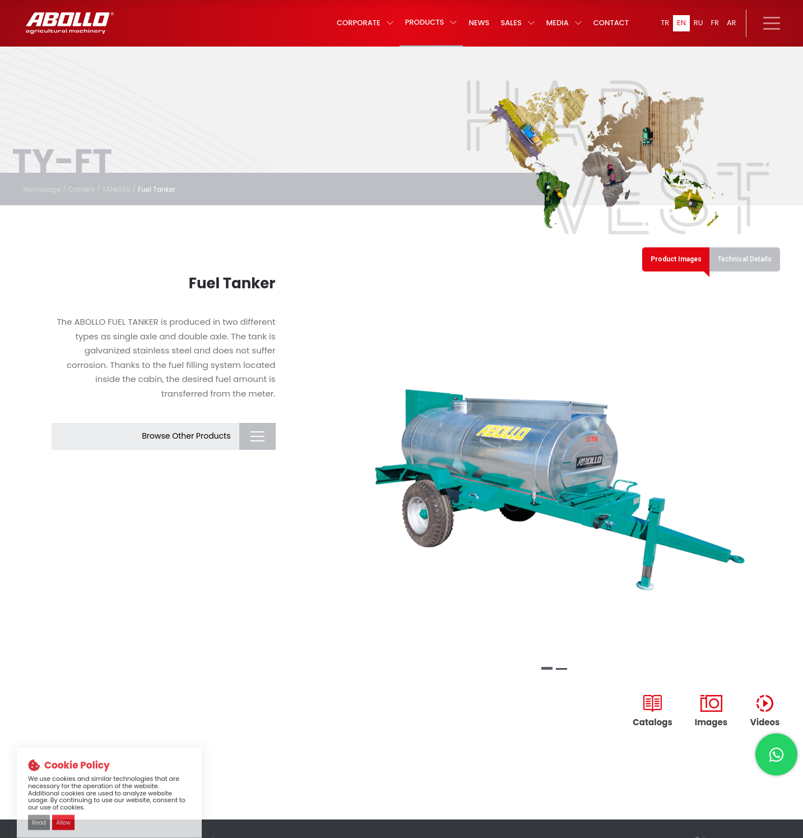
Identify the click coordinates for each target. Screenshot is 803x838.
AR (731, 28)
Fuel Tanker (167, 199)
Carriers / (89, 199)
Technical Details (741, 270)
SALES (513, 28)
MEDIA (560, 28)
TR (661, 28)
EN (679, 28)
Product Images (666, 270)
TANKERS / (127, 199)
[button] (547, 681)
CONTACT (606, 28)
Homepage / (47, 199)
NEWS (475, 28)
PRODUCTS (427, 28)
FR (713, 28)
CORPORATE (361, 28)
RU (696, 28)
